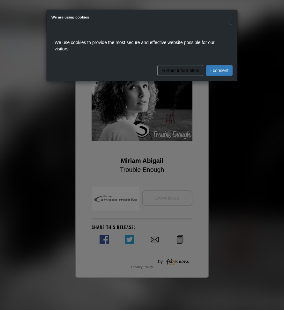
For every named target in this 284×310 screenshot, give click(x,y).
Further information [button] (180, 70)
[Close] (231, 22)
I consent (219, 70)
